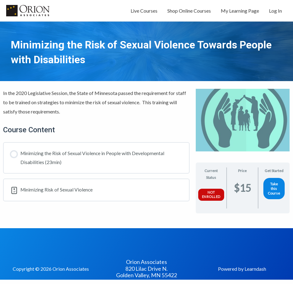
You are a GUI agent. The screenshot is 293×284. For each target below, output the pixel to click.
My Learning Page (240, 11)
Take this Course (274, 191)
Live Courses (144, 11)
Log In (275, 11)
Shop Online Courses (189, 11)
